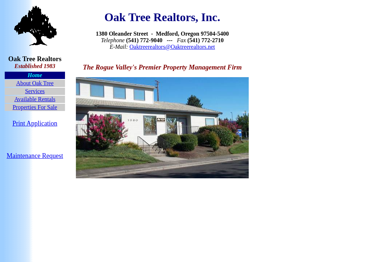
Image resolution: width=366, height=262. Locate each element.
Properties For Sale (35, 107)
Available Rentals (34, 99)
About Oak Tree (34, 83)
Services (35, 91)
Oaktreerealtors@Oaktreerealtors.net (172, 47)
